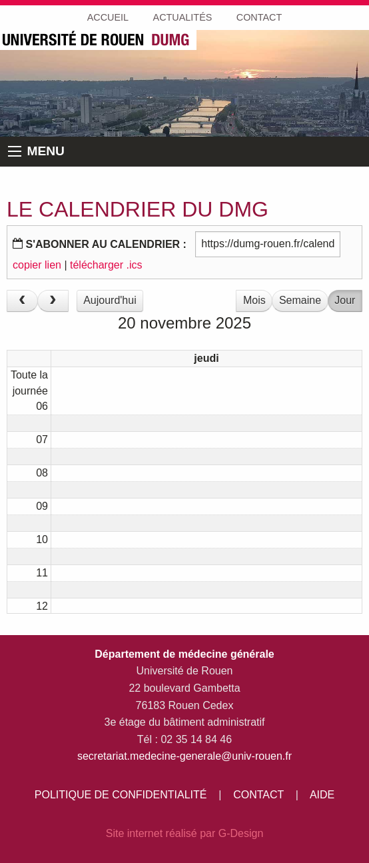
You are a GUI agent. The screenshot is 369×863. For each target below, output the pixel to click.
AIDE (322, 794)
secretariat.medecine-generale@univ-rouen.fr (184, 756)
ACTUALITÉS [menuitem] (182, 17)
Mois (254, 300)
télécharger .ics (106, 265)
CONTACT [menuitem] (259, 17)
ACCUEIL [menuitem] (108, 17)
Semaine (300, 300)
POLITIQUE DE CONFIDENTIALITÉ (121, 794)
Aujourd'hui (110, 300)
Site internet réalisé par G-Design (185, 833)
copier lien (37, 265)
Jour (344, 300)
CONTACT (258, 794)
